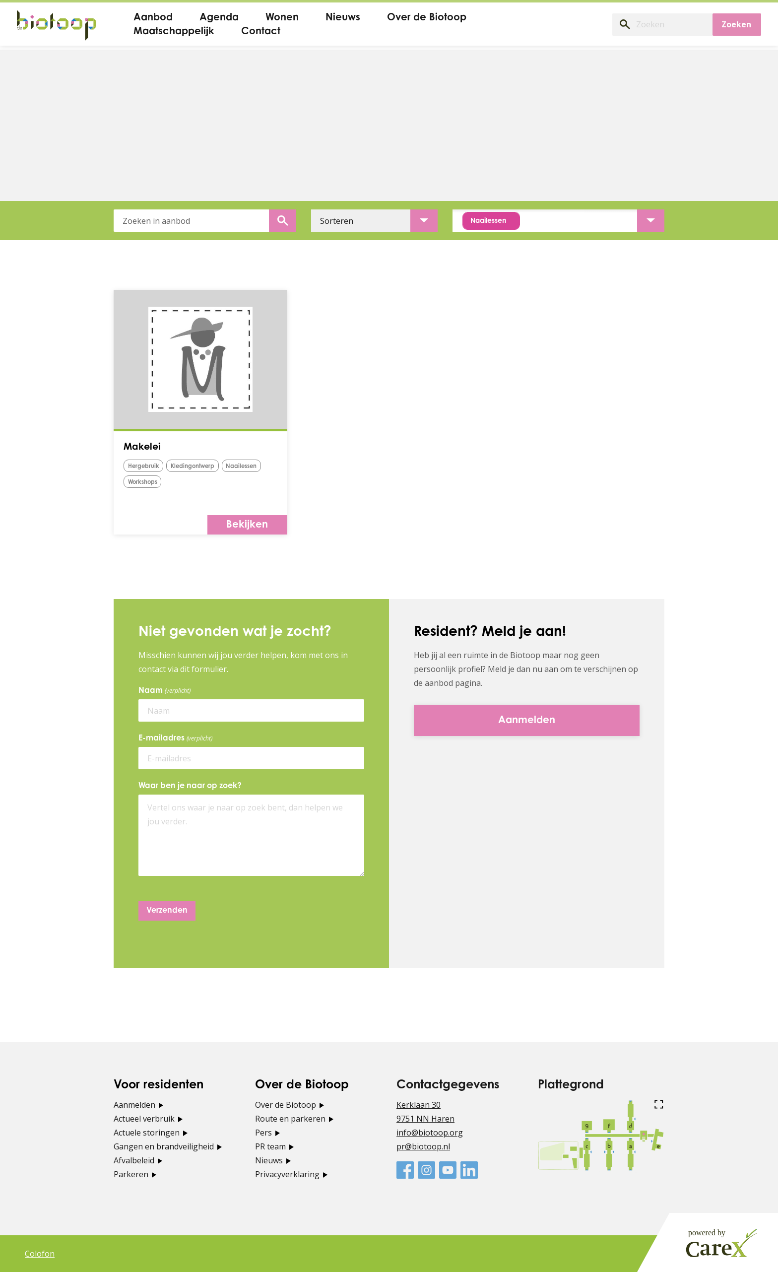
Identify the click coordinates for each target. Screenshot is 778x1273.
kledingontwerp (202, 468)
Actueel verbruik (144, 1119)
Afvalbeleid (134, 1161)
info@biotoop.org (429, 1133)
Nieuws (269, 1161)
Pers (263, 1133)
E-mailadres (177, 739)
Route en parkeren (290, 1119)
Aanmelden (134, 1105)
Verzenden (167, 912)
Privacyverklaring (287, 1175)
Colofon (40, 1254)
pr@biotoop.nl (423, 1147)
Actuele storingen (147, 1133)
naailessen (146, 483)
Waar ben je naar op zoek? (190, 787)
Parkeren (131, 1175)
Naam (166, 692)
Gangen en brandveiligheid (164, 1147)
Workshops (194, 483)
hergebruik (146, 468)
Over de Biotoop (285, 1105)
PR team (270, 1147)
